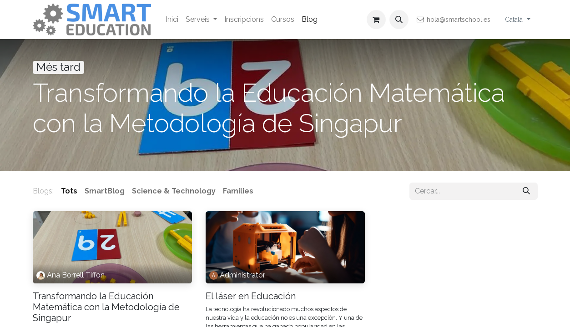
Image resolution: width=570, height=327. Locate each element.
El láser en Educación (251, 296)
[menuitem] (172, 19)
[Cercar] (526, 191)
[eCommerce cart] (376, 19)
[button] (399, 19)
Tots (69, 191)
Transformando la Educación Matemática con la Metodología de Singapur (106, 307)
